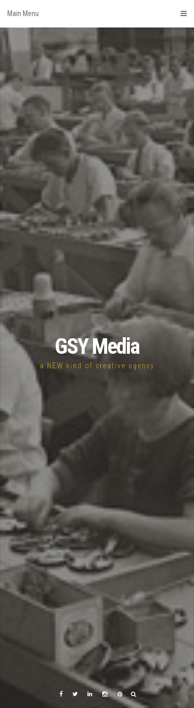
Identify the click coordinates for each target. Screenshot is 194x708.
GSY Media (97, 346)
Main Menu (97, 13)
